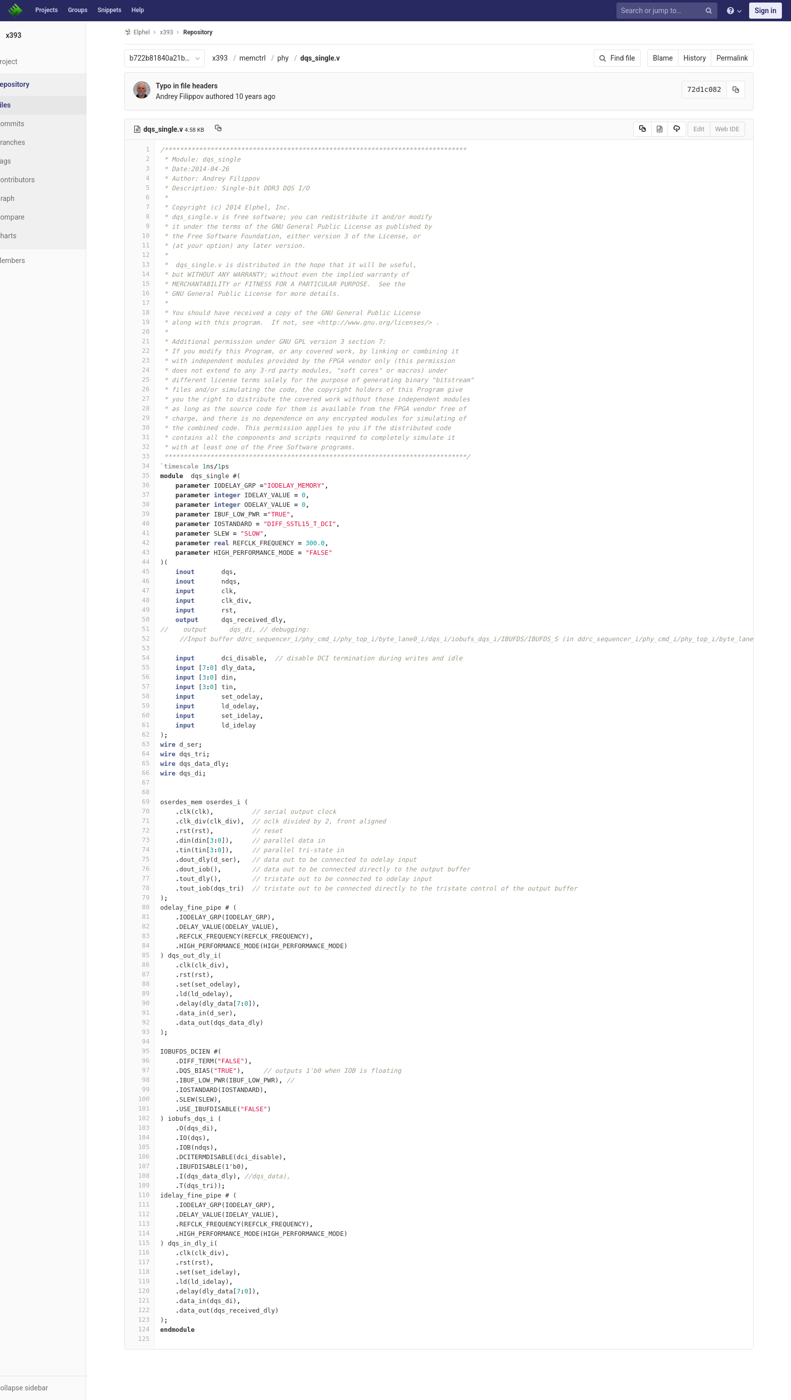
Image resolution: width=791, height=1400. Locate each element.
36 (152, 485)
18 (152, 312)
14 (152, 274)
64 (152, 753)
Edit (711, 129)
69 (152, 801)
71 (152, 820)
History (707, 58)
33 (152, 456)
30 (152, 427)
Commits (34, 124)
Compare (34, 217)
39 (152, 513)
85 (152, 955)
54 (152, 657)
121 (152, 1300)
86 (152, 964)
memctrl (265, 58)
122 (152, 1310)
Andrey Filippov (192, 96)
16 (152, 293)
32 (152, 446)
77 (152, 878)
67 (152, 782)
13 (152, 264)
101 (152, 1108)
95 (152, 1051)
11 (152, 245)
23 (152, 360)
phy (295, 58)
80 (152, 907)
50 (152, 619)
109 (152, 1185)
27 (152, 398)
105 (152, 1147)
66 (152, 772)
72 (152, 830)
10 (152, 235)
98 (152, 1079)
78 (152, 888)
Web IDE (739, 129)
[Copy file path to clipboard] (230, 129)
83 (152, 936)
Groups (78, 10)
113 (152, 1223)
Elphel (149, 32)
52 (152, 638)
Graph (29, 198)
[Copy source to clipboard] (654, 129)
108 (152, 1175)
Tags (27, 161)
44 (152, 561)
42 (152, 542)
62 (152, 734)
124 (152, 1329)
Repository (210, 32)
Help (138, 10)
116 (152, 1252)
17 (152, 302)
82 (152, 926)
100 (152, 1099)
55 (152, 667)
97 (152, 1070)
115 (152, 1243)
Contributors (40, 180)
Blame (675, 58)
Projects (46, 10)
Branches (34, 142)
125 (152, 1338)
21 (152, 341)
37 (152, 494)
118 (152, 1271)
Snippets (109, 10)
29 (152, 418)
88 (152, 984)
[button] (55, 1388)
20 (152, 331)
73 (152, 840)
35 (152, 475)
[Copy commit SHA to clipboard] (748, 89)
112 (152, 1214)
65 (152, 763)
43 (152, 552)
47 (152, 590)
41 (152, 533)
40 (152, 523)
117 (152, 1262)
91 (152, 1012)
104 (152, 1137)
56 (152, 677)
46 (152, 581)
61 (152, 725)
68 (152, 792)
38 (152, 504)
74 (152, 849)
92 (152, 1022)
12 (152, 254)
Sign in (765, 11)
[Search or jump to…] (668, 11)
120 (152, 1290)
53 (152, 648)
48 (152, 600)
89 (152, 993)
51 (152, 629)
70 (152, 811)
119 (152, 1281)
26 (152, 389)
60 (152, 715)
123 (152, 1319)
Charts (30, 236)
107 (152, 1166)
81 (152, 916)
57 (152, 686)
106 (152, 1156)
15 (152, 283)
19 (152, 322)
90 (152, 1003)
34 (152, 466)
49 (152, 609)
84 (152, 945)
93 (152, 1031)
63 (152, 744)
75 (152, 859)
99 (152, 1089)
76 (152, 868)
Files (27, 105)
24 (152, 370)
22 (152, 350)
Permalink (744, 58)
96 (152, 1060)
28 (152, 408)
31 (152, 437)
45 (152, 571)
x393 (232, 58)
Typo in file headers (199, 86)
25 (152, 379)
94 (152, 1041)
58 (152, 696)
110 (152, 1195)
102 (152, 1118)
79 (152, 897)
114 (152, 1233)
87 (152, 974)
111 (152, 1204)
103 (152, 1127)
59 (152, 705)
